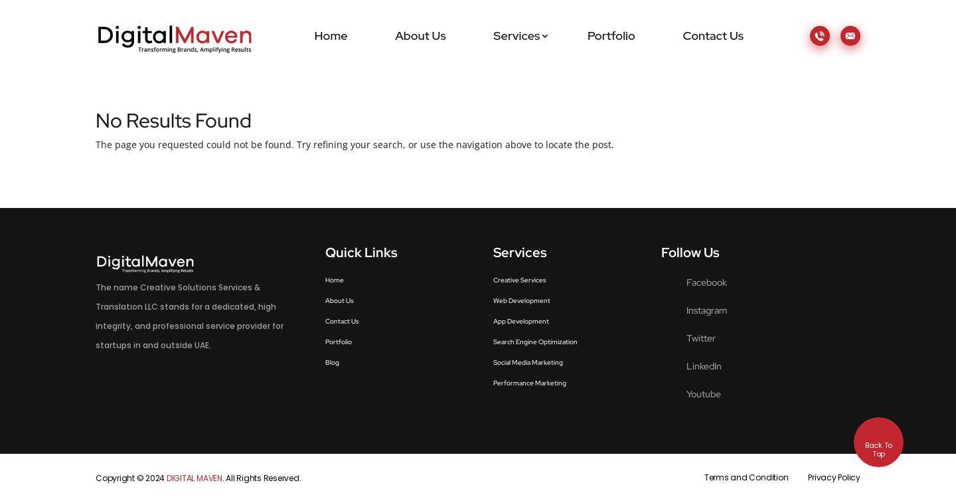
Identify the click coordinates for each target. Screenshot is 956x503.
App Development (521, 321)
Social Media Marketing (528, 362)
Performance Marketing (529, 383)
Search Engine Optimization (535, 342)
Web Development (521, 300)
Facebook (706, 282)
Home (331, 35)
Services (516, 35)
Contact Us (713, 35)
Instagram (706, 310)
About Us (420, 35)
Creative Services (519, 280)
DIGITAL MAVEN (194, 478)
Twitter (701, 338)
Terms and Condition (746, 477)
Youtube (703, 394)
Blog (332, 362)
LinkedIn (704, 366)
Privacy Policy (834, 477)
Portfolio (611, 35)
